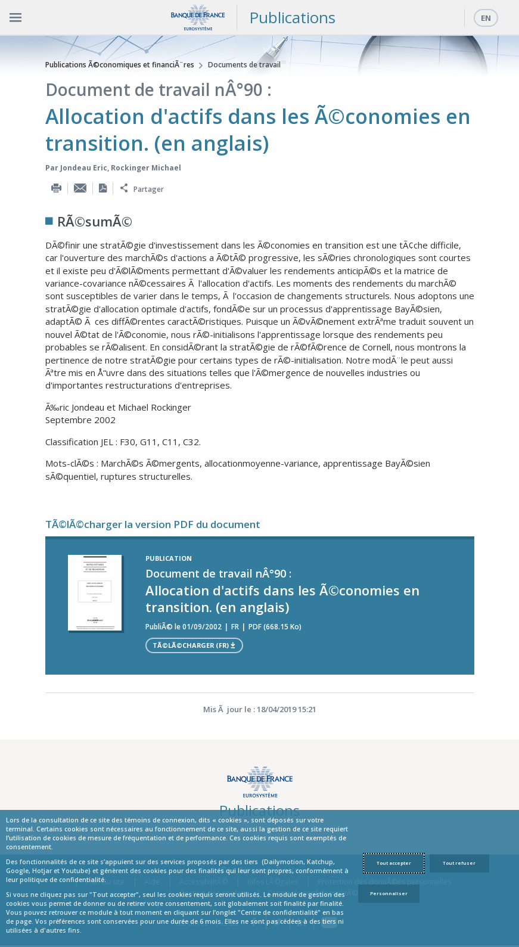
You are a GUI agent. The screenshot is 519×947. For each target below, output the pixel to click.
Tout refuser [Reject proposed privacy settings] (459, 863)
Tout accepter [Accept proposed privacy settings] (394, 863)
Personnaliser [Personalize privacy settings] (389, 893)
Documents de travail (244, 65)
